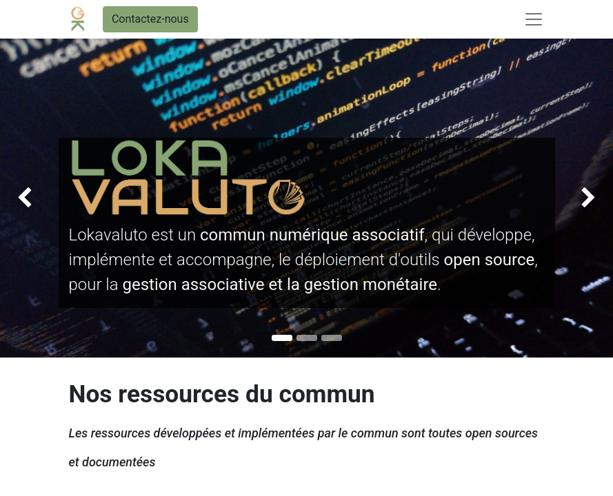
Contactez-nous (150, 18)
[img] (24, 198)
